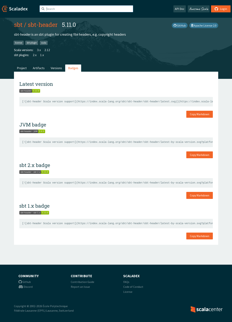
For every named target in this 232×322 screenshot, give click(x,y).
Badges (73, 68)
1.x (42, 55)
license (18, 42)
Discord (25, 286)
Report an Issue (80, 286)
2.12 (47, 50)
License (127, 292)
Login (221, 9)
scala (43, 42)
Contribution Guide (82, 282)
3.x (39, 50)
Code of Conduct (133, 286)
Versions (56, 68)
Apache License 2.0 (203, 25)
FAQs (126, 282)
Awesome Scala (198, 8)
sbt (18, 24)
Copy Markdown (199, 114)
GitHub (180, 25)
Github (24, 282)
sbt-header (43, 24)
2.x (35, 55)
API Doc (179, 9)
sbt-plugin (32, 42)
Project (22, 68)
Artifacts (39, 68)
